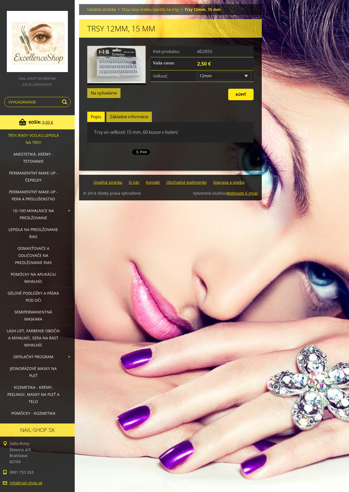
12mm (205, 75)
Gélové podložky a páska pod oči (33, 297)
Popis (96, 116)
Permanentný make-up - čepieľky (33, 176)
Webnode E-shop (242, 193)
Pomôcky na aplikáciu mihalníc (33, 278)
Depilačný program (33, 356)
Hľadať (65, 102)
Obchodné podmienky (186, 182)
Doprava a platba (229, 182)
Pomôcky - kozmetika (33, 413)
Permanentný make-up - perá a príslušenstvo (33, 195)
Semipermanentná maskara (33, 315)
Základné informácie (129, 116)
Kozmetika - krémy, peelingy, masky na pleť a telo (33, 394)
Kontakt (153, 182)
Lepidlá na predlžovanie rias (33, 233)
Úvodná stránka (101, 9)
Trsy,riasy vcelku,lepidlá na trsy (33, 139)
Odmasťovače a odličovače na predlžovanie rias (33, 255)
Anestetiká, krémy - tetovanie (33, 158)
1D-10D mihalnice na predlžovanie (33, 214)
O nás (134, 182)
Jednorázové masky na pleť (33, 372)
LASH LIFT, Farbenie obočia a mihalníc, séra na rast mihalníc (33, 338)
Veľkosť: (160, 76)
